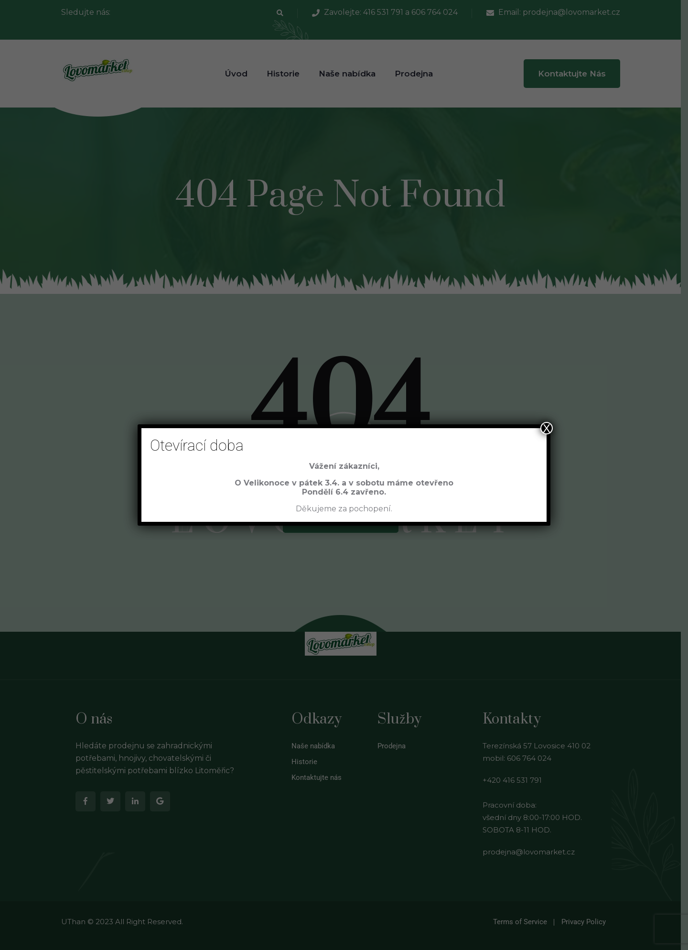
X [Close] (546, 428)
